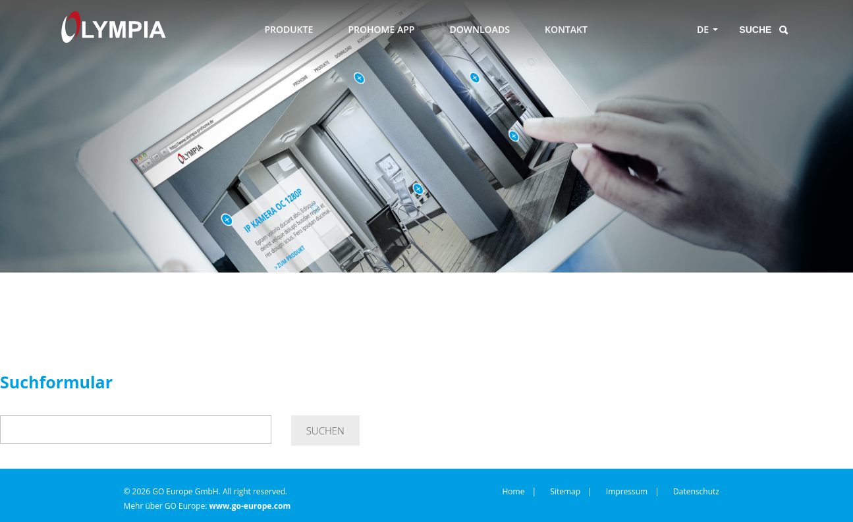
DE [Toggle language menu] (703, 29)
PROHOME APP (381, 29)
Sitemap (565, 491)
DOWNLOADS (480, 29)
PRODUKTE (288, 29)
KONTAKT (566, 29)
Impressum (626, 491)
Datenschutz (696, 491)
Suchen (325, 430)
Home (514, 491)
